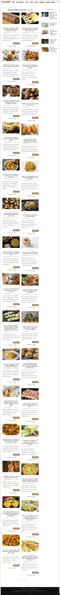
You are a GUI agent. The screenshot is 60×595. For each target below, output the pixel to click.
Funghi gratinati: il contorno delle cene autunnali (30, 104)
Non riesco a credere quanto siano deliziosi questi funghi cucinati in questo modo (11, 551)
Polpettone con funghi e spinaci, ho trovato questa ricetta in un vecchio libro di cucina (11, 29)
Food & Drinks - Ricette (30, 26)
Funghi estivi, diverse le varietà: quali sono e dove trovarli (11, 477)
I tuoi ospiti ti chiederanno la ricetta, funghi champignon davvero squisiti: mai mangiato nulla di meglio (30, 365)
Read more (16, 43)
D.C (7, 517)
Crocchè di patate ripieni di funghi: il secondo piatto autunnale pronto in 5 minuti (30, 141)
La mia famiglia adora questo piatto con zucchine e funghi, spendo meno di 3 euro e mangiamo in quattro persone (11, 327)
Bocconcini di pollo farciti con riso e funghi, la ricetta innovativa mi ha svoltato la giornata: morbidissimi (11, 513)
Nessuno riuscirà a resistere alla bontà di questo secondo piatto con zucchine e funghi (11, 441)
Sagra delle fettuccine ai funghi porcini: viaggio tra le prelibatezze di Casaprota (11, 365)
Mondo (39, 2)
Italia (30, 2)
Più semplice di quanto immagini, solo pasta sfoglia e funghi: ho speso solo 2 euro (30, 29)
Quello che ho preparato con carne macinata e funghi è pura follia (30, 405)
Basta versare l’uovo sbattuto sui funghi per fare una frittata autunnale (11, 176)
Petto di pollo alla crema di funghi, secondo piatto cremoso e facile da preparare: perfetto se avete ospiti (30, 558)
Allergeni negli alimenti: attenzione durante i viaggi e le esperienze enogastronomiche (53, 15)
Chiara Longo (26, 369)
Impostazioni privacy (56, 594)
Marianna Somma (7, 32)
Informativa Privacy (33, 588)
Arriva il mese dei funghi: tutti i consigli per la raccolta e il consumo (11, 290)
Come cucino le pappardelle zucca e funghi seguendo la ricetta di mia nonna (30, 178)
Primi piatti (11, 135)
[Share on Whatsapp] (13, 46)
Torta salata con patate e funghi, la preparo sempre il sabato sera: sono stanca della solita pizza (30, 480)
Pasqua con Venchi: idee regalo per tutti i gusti (53, 24)
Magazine (44, 2)
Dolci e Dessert (11, 63)
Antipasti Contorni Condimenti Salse (30, 63)
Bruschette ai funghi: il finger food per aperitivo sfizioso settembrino (30, 291)
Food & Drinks (22, 2)
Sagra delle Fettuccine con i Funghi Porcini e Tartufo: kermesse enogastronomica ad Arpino (11, 403)
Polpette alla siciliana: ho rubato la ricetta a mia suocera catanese (53, 49)
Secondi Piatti (11, 26)
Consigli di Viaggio (52, 2)
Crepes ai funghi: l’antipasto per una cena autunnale (30, 215)
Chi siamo (24, 588)
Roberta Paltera (7, 293)
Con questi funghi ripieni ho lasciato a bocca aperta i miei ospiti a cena (11, 214)
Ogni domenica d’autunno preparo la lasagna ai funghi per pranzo (11, 139)
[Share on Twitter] (9, 46)
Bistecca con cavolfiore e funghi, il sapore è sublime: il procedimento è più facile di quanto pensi (30, 517)
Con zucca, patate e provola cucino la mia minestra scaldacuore (53, 41)
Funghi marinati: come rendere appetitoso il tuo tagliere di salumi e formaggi (30, 328)
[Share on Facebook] (8, 46)
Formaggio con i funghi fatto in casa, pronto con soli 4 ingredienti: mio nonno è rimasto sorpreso (30, 442)
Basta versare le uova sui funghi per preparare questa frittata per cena (11, 253)
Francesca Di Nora (8, 368)
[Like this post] (7, 46)
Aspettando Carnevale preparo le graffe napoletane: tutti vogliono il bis (53, 32)
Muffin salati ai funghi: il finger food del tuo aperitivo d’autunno (11, 65)
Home (16, 2)
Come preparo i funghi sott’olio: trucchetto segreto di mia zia (30, 253)
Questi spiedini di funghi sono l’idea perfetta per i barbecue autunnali (30, 66)
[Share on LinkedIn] (12, 46)
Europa (34, 2)
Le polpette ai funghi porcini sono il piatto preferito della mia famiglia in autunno (11, 102)
